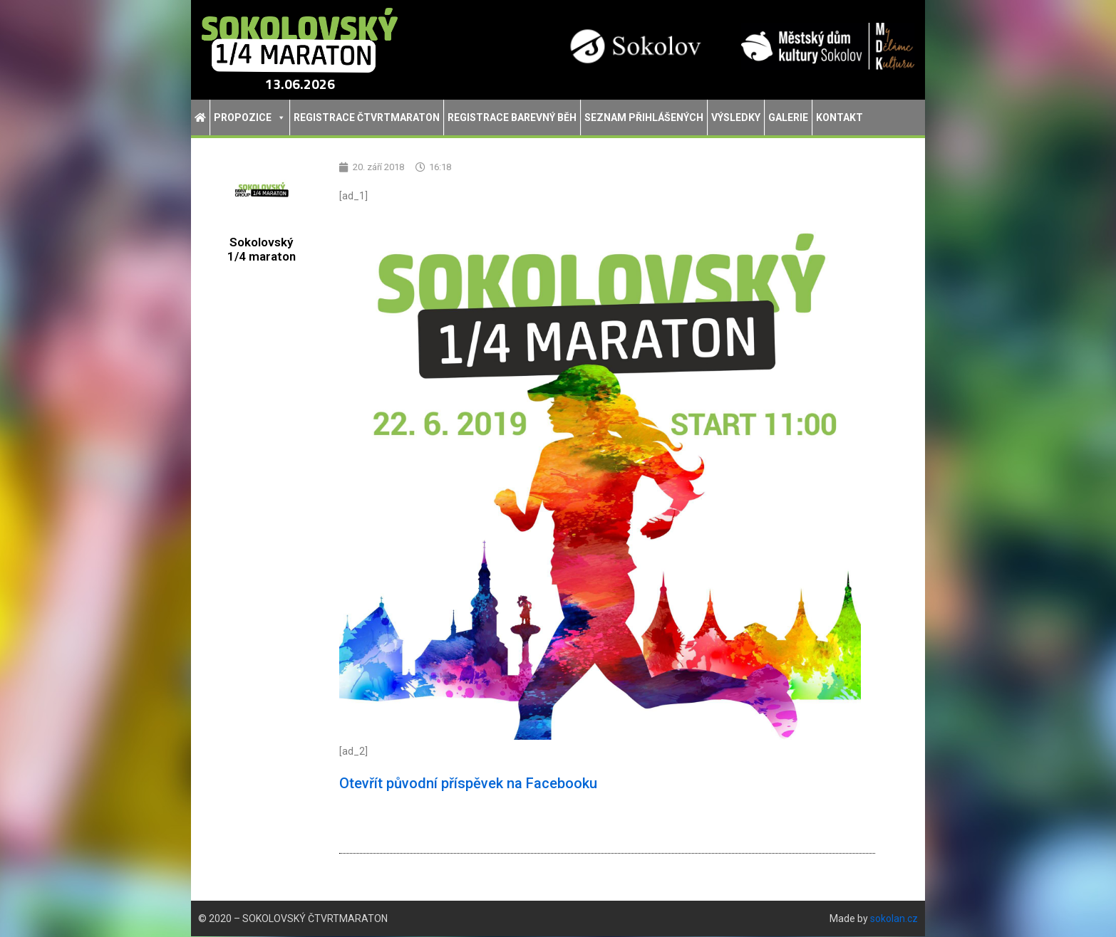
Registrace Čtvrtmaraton (367, 117)
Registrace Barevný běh (512, 117)
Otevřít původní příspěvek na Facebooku (468, 783)
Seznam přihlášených (643, 117)
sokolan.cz (894, 919)
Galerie (788, 117)
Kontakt (839, 117)
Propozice (250, 117)
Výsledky (735, 117)
